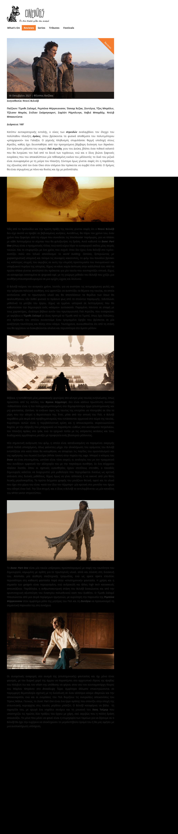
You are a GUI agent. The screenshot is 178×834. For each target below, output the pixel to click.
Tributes (54, 27)
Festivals (68, 27)
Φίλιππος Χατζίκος (43, 95)
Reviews (29, 27)
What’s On (13, 27)
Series (41, 27)
